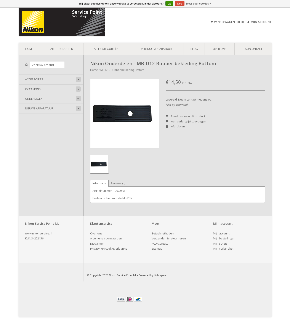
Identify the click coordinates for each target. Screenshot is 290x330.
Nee (179, 3)
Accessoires (34, 79)
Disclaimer (97, 243)
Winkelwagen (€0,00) (228, 22)
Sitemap (157, 248)
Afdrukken (175, 126)
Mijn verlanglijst (223, 248)
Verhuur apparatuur (156, 49)
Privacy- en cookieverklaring (108, 248)
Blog (194, 49)
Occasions (33, 89)
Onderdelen (34, 99)
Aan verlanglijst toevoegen (186, 121)
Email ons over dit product (185, 116)
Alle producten (61, 49)
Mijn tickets (220, 243)
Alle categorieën (106, 49)
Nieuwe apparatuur (39, 108)
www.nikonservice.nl (38, 233)
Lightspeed (161, 275)
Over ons (219, 49)
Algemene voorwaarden (106, 238)
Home (29, 49)
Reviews (118, 183)
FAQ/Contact (253, 49)
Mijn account (259, 22)
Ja (169, 3)
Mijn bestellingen (224, 238)
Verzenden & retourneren (169, 238)
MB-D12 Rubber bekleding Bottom (122, 70)
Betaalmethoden (163, 233)
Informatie (99, 183)
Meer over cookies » (198, 3)
